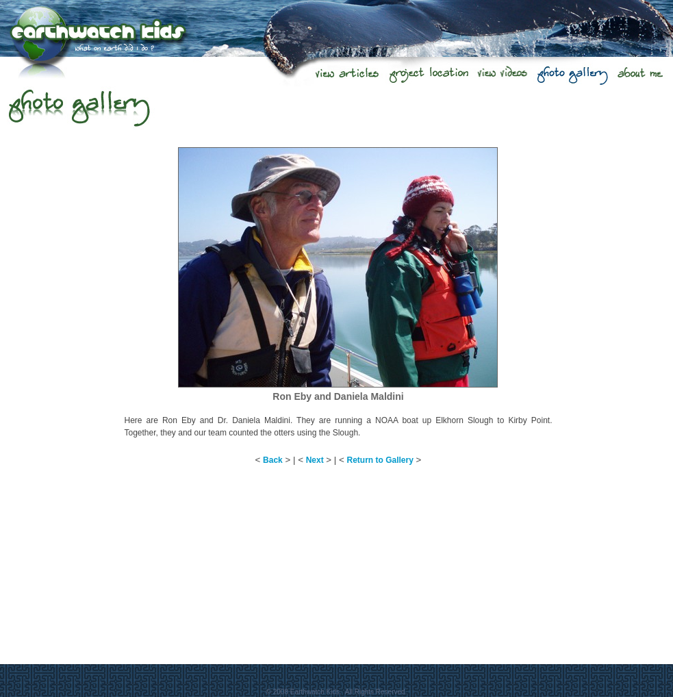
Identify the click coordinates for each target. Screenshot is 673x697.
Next (315, 460)
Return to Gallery (380, 460)
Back (273, 460)
